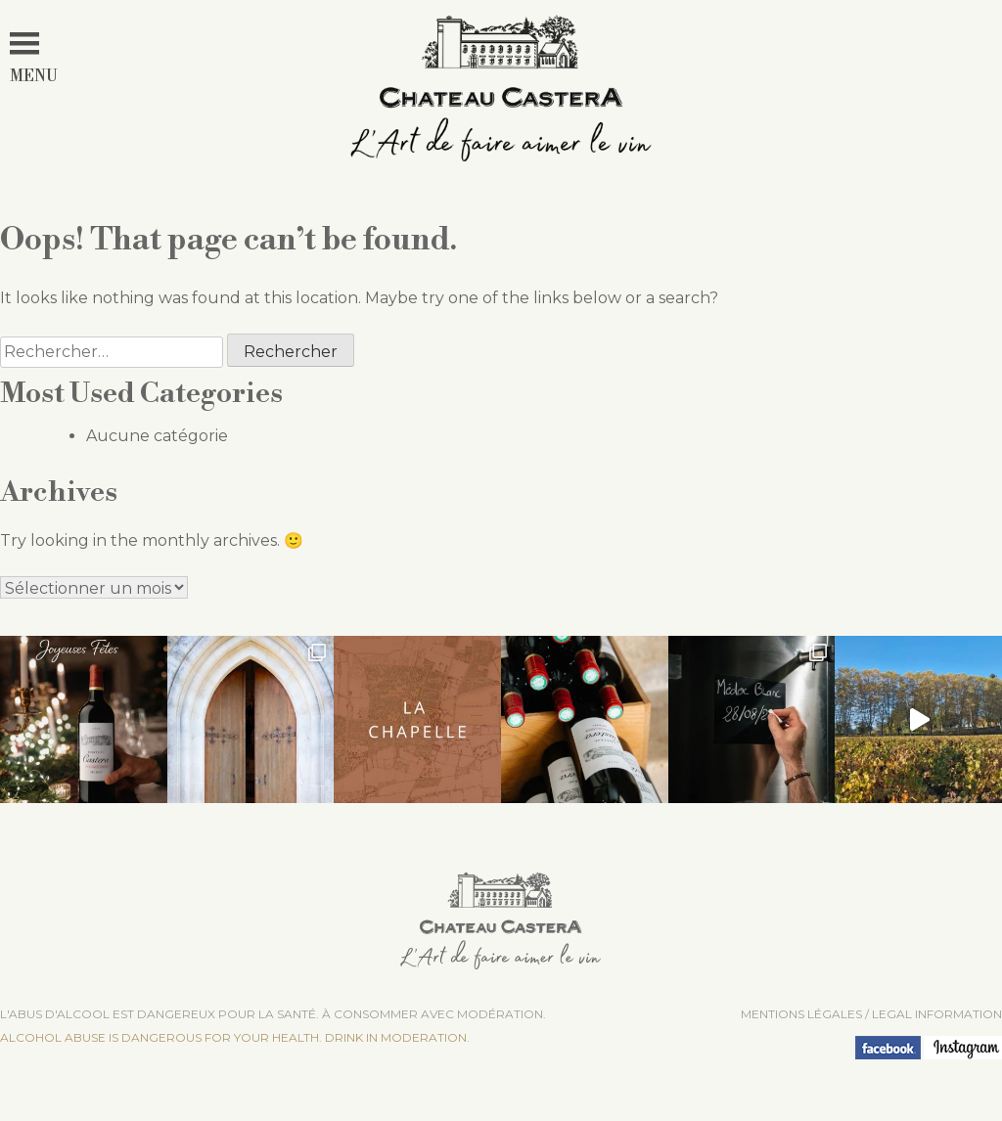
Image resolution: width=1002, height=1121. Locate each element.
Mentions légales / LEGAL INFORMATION (871, 1014)
